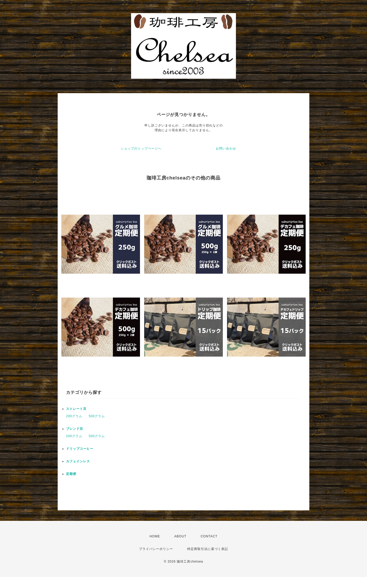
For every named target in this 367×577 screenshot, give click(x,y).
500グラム (97, 416)
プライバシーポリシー (156, 549)
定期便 (71, 474)
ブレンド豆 (74, 429)
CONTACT (209, 536)
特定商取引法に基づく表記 (207, 549)
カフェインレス (78, 461)
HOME (154, 536)
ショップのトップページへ (141, 148)
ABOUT (180, 536)
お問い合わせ (226, 148)
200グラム (74, 416)
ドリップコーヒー (79, 449)
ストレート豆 (76, 409)
